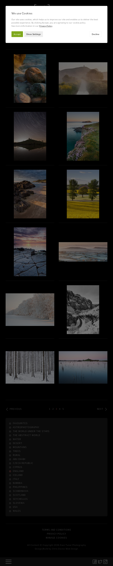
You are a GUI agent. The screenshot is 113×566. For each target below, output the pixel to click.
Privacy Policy (45, 25)
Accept (17, 34)
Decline (95, 34)
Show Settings (33, 34)
